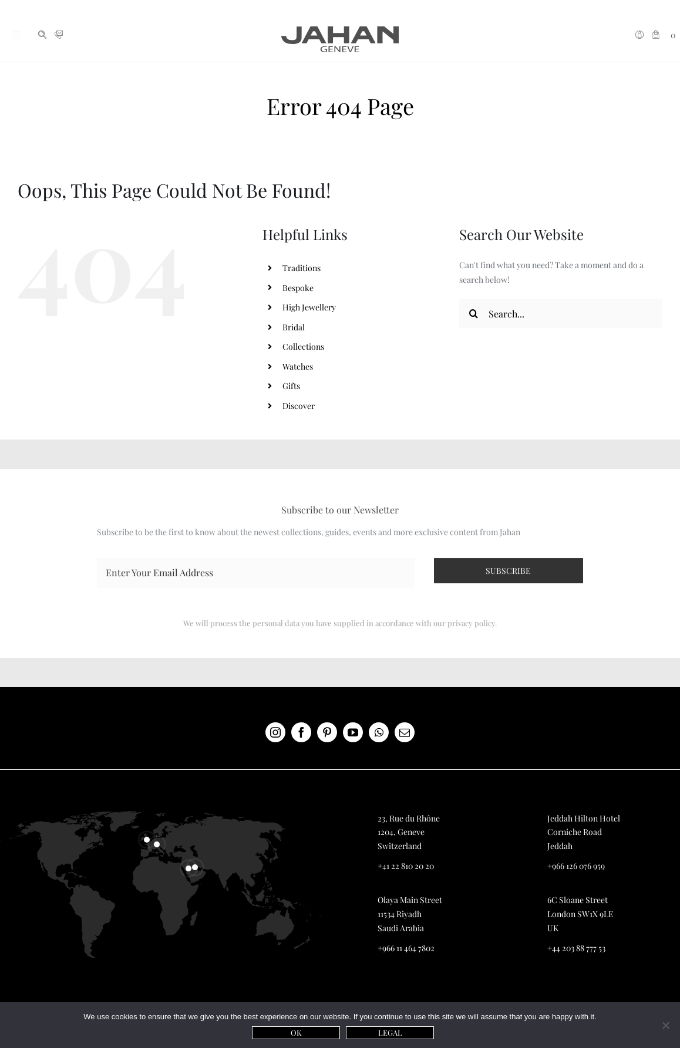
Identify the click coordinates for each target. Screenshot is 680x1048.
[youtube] (353, 732)
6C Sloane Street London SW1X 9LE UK (580, 914)
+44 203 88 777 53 (576, 948)
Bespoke (298, 287)
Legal (390, 1032)
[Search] (474, 313)
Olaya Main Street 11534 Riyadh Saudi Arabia (410, 914)
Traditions (301, 267)
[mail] (405, 732)
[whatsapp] (379, 732)
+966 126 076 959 (576, 865)
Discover (298, 405)
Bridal (293, 327)
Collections (303, 346)
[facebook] (301, 732)
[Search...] (560, 313)
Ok (296, 1032)
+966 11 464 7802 (406, 948)
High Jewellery (309, 307)
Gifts (291, 385)
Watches (297, 366)
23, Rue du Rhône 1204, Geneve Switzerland (409, 832)
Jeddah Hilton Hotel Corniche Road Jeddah (583, 832)
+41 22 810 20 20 (406, 865)
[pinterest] (327, 732)
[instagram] (275, 732)
